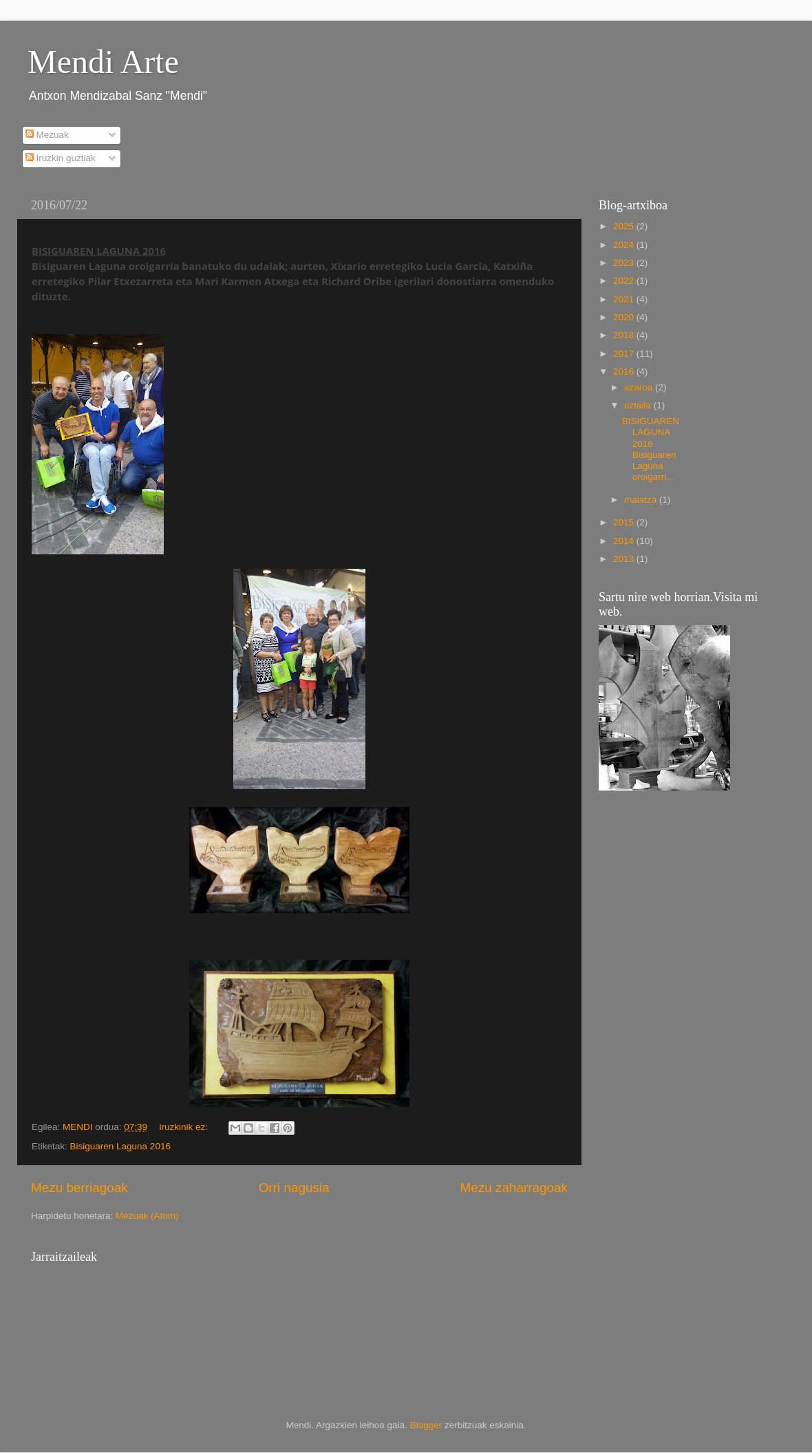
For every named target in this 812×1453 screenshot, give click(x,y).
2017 (625, 353)
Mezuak (47, 134)
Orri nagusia (294, 1187)
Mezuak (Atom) (147, 1216)
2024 (625, 245)
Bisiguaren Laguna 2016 (120, 1146)
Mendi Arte (103, 61)
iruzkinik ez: (184, 1127)
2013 (625, 559)
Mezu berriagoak (79, 1187)
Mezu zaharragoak (514, 1187)
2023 (625, 263)
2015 (625, 522)
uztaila (639, 405)
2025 (625, 226)
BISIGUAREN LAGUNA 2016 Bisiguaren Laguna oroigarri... (650, 449)
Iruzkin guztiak (60, 158)
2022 (625, 280)
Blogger (426, 1425)
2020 (625, 317)
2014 (625, 541)
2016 (625, 371)
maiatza (641, 499)
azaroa (639, 387)
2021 (625, 299)
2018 (625, 335)
